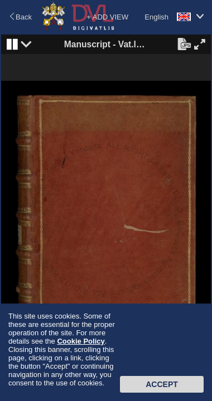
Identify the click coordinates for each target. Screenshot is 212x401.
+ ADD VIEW (107, 17)
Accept (162, 384)
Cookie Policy (80, 341)
